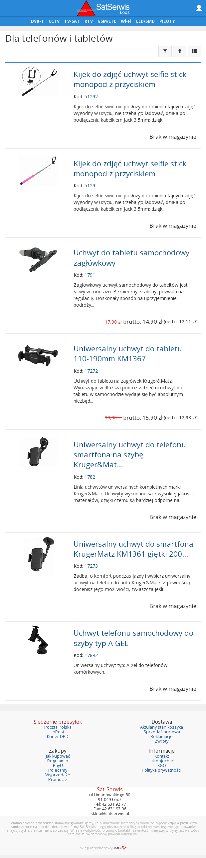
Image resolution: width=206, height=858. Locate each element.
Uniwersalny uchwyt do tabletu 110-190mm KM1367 (128, 353)
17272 (91, 371)
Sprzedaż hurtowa (161, 732)
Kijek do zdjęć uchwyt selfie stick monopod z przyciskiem (130, 79)
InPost (58, 732)
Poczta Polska (58, 727)
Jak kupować (58, 756)
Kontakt (161, 756)
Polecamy (57, 770)
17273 (91, 566)
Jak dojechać (161, 761)
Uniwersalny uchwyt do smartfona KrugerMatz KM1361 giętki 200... (133, 549)
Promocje (57, 779)
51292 (91, 96)
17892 (91, 655)
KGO (161, 765)
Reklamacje (161, 736)
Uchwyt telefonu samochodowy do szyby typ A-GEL (133, 638)
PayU (58, 765)
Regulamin (57, 761)
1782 (90, 477)
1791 (90, 275)
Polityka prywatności (161, 770)
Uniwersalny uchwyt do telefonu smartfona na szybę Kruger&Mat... (130, 454)
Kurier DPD (58, 736)
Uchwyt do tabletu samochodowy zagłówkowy (131, 257)
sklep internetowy (103, 847)
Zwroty (161, 741)
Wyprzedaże (57, 775)
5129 (90, 185)
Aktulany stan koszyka (161, 727)
